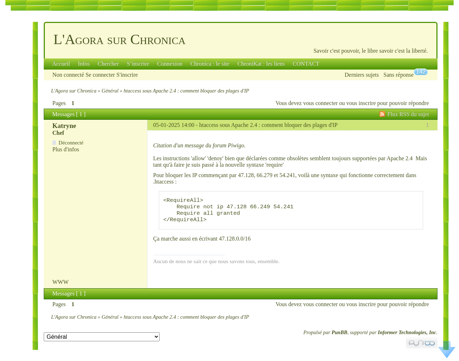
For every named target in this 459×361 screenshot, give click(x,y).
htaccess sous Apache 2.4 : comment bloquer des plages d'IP (268, 125)
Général (109, 91)
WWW (60, 288)
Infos (84, 64)
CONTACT (306, 64)
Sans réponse (398, 75)
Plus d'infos (65, 149)
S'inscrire (127, 75)
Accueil (61, 64)
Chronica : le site (210, 64)
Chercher (108, 64)
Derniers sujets (362, 75)
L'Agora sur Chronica (119, 39)
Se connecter (100, 75)
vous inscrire (361, 103)
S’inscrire (138, 64)
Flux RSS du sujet (408, 114)
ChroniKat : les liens (261, 64)
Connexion (169, 64)
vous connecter (320, 103)
